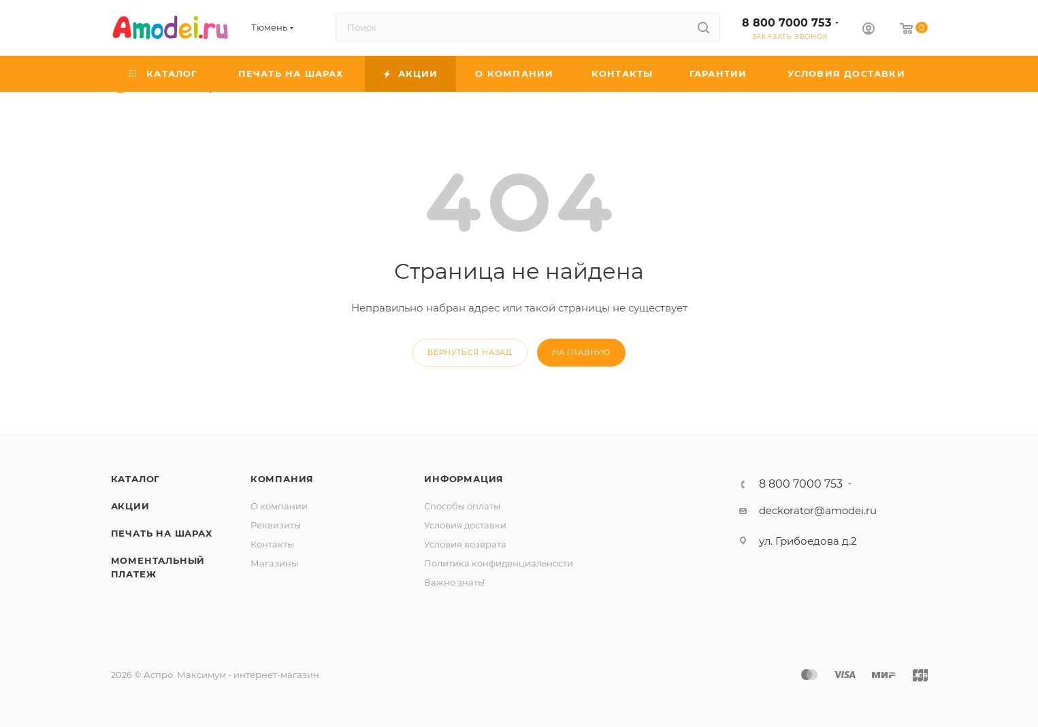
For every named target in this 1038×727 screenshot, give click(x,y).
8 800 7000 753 (786, 22)
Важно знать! (454, 582)
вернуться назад (470, 352)
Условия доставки (465, 525)
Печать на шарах (161, 533)
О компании (279, 506)
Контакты (272, 544)
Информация (464, 478)
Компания (282, 478)
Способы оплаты (462, 506)
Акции (130, 506)
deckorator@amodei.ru (818, 510)
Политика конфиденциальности (498, 563)
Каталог (136, 478)
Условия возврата (465, 544)
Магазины (274, 563)
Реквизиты (275, 525)
